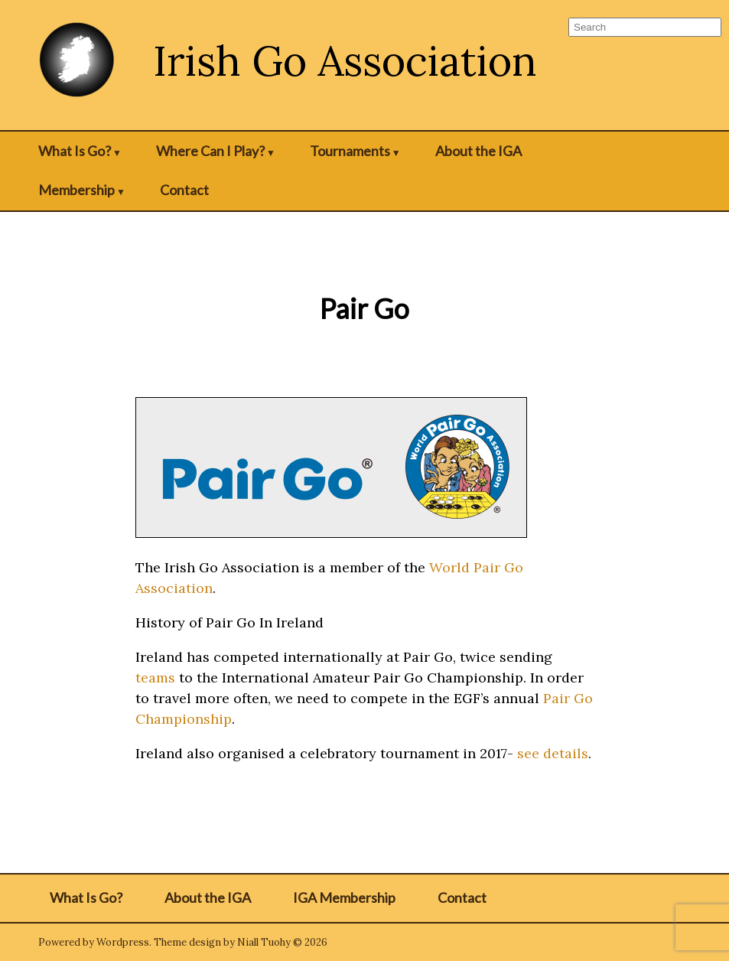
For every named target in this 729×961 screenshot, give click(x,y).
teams (155, 677)
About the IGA (478, 150)
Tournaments (350, 150)
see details (552, 753)
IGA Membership (344, 897)
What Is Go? (74, 150)
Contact (184, 189)
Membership (76, 189)
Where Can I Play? (210, 150)
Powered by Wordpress (93, 942)
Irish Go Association (345, 60)
